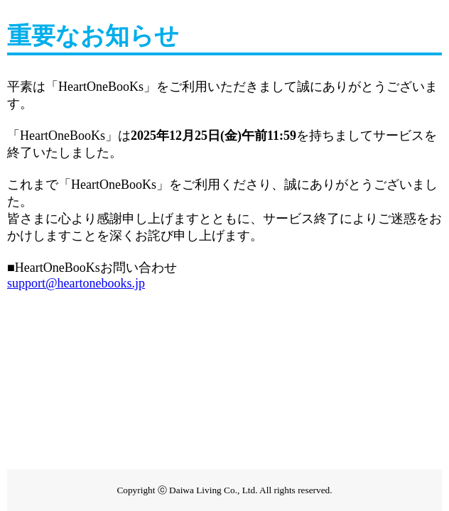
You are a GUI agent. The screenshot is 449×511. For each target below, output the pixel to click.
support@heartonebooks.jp (76, 283)
